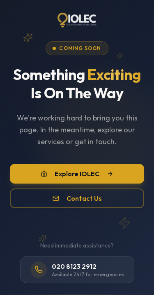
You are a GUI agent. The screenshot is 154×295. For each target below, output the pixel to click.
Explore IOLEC (77, 174)
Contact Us (77, 198)
